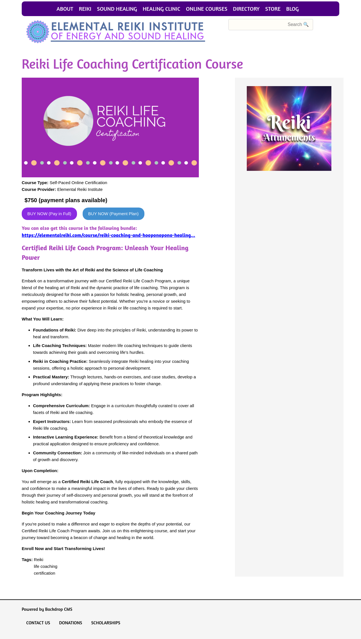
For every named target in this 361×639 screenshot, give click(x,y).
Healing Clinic (161, 8)
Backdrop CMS (58, 609)
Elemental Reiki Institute (80, 189)
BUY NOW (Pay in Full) (49, 213)
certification (44, 573)
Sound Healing (117, 8)
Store (273, 8)
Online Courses (206, 8)
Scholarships (105, 622)
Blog (292, 8)
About (65, 8)
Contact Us (38, 622)
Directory (246, 8)
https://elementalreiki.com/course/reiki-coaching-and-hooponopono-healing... (108, 235)
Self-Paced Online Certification (78, 182)
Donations (70, 622)
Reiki (85, 8)
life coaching (45, 566)
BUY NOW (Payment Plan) (113, 213)
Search (222, 24)
